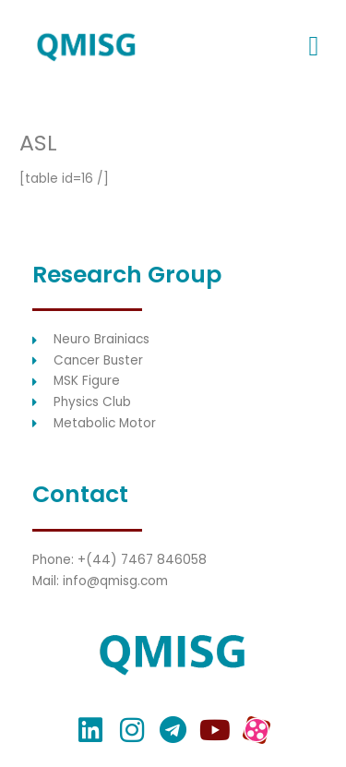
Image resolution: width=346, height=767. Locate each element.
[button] (314, 46)
